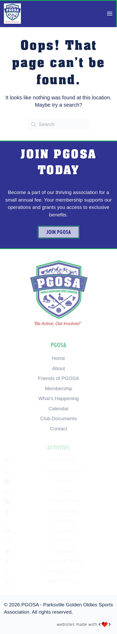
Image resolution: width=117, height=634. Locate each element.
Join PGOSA (58, 232)
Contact (58, 428)
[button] (109, 13)
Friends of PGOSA (58, 378)
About (58, 368)
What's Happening (58, 398)
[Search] (58, 124)
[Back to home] (12, 13)
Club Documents (58, 418)
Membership (58, 388)
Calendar (58, 408)
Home (58, 358)
